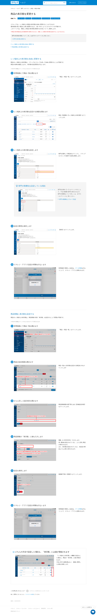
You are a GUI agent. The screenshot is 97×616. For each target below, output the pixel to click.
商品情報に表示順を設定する (20, 47)
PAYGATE (43, 608)
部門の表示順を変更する (19, 39)
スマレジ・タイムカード (34, 608)
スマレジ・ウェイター (21, 608)
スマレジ (13, 608)
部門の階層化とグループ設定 (67, 199)
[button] (27, 591)
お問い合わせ (72, 2)
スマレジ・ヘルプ (15, 8)
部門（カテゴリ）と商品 (27, 8)
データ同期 (78, 268)
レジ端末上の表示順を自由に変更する (23, 44)
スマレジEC (50, 608)
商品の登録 (37, 8)
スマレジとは (82, 2)
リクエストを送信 (29, 594)
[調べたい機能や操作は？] (54, 3)
